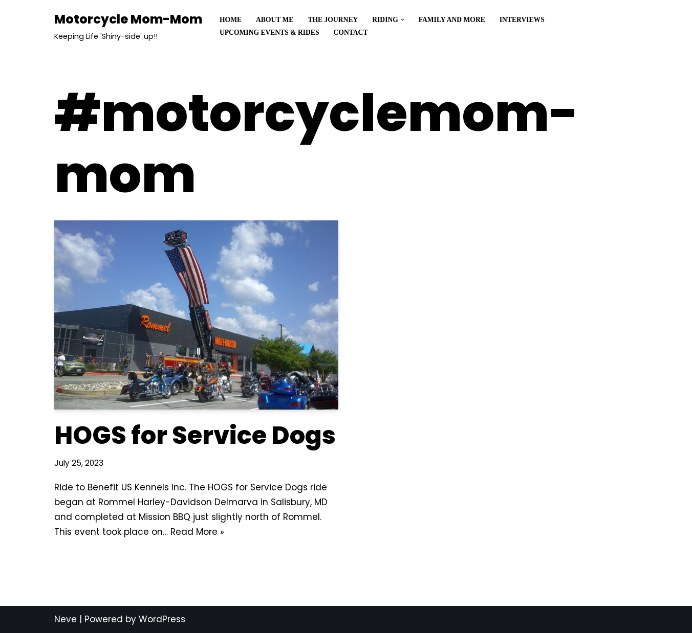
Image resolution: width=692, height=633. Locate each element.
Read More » (197, 532)
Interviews (522, 20)
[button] (402, 19)
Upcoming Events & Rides (269, 32)
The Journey (333, 20)
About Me (274, 20)
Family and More (452, 20)
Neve (65, 619)
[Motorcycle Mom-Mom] (128, 25)
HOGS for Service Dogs (195, 435)
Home (231, 20)
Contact (351, 32)
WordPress (162, 619)
